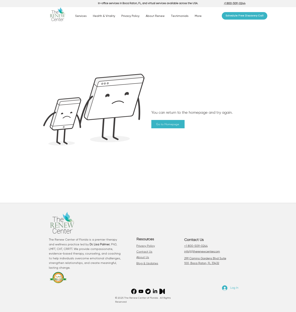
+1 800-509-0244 (196, 246)
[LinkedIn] (155, 291)
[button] (81, 16)
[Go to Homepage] (168, 124)
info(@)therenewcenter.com (202, 251)
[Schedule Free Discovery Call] (244, 16)
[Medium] (162, 291)
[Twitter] (148, 291)
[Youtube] (141, 291)
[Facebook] (134, 291)
